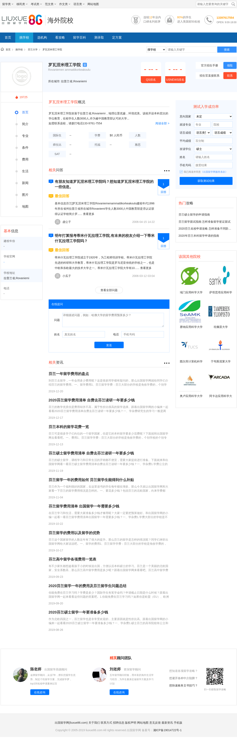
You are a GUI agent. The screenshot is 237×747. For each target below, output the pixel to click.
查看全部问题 (109, 290)
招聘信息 (118, 722)
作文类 (64, 4)
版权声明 (130, 722)
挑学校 (24, 37)
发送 (109, 345)
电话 (116, 334)
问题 (57, 320)
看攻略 (60, 37)
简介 (25, 124)
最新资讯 (167, 722)
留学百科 (79, 37)
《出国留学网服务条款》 (214, 171)
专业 (25, 136)
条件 (25, 147)
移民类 (21, 4)
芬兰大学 (33, 49)
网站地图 (93, 4)
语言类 (78, 4)
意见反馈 (155, 722)
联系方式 (106, 722)
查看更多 (88, 214)
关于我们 (94, 722)
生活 (25, 171)
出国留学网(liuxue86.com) (71, 722)
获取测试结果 (206, 180)
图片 (25, 194)
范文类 (50, 4)
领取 (230, 65)
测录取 (99, 37)
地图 (25, 206)
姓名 (57, 334)
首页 (8, 37)
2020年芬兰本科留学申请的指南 (199, 235)
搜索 (227, 49)
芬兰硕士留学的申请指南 (194, 214)
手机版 (178, 722)
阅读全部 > (162, 123)
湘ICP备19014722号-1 (167, 730)
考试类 (36, 4)
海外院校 (60, 20)
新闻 (25, 183)
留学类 (7, 4)
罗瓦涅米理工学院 (52, 49)
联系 (230, 75)
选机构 (42, 37)
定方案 (117, 37)
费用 (25, 159)
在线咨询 (39, 692)
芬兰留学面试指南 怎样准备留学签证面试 (205, 221)
